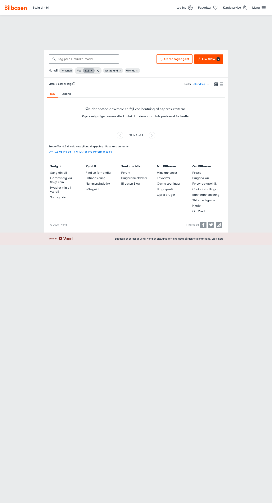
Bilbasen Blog (130, 184)
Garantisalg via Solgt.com (61, 180)
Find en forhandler (98, 173)
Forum (125, 173)
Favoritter (163, 178)
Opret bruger (166, 195)
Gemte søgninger (168, 184)
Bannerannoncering (206, 195)
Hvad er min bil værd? (60, 190)
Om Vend (198, 211)
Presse (196, 173)
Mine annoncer (167, 173)
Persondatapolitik (204, 184)
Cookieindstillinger (205, 189)
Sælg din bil (58, 173)
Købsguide (93, 189)
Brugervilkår (200, 178)
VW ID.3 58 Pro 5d (60, 152)
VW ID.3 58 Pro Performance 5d (93, 152)
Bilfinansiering (96, 178)
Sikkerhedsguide (203, 200)
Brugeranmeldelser (134, 178)
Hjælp (196, 206)
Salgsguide (58, 197)
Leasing (66, 94)
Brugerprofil (165, 189)
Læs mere (217, 239)
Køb (52, 94)
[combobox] (84, 59)
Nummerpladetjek (98, 184)
